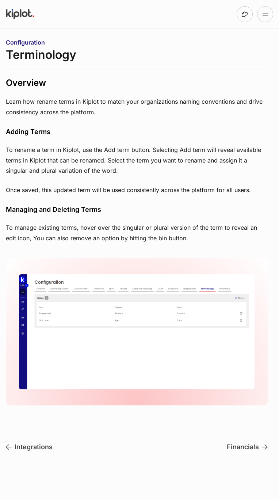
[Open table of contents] (265, 14)
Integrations (29, 447)
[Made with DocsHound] (245, 14)
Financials (247, 447)
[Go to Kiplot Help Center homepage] (20, 14)
